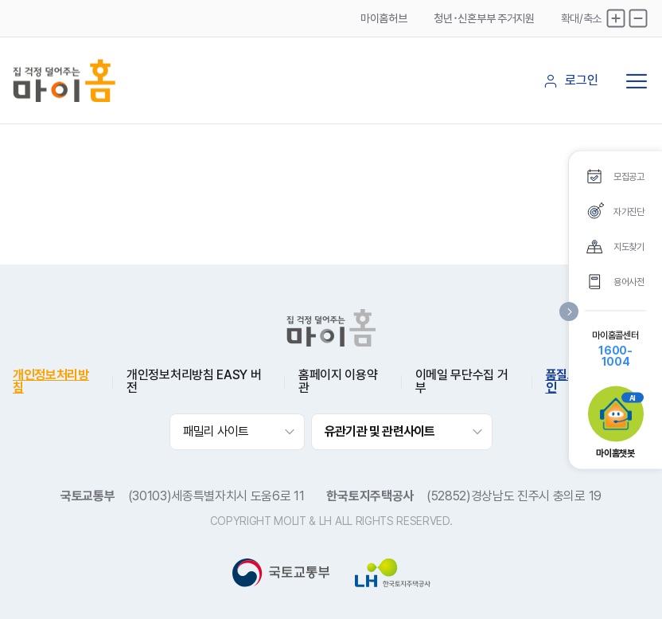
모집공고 (628, 176)
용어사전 (628, 281)
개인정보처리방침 (51, 381)
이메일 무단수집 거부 (461, 381)
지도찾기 (628, 246)
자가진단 (628, 211)
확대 (616, 18)
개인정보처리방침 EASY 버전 (194, 381)
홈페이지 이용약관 (337, 381)
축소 (638, 18)
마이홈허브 (383, 18)
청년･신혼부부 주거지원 (484, 18)
